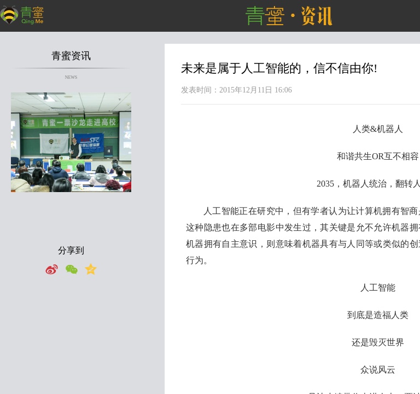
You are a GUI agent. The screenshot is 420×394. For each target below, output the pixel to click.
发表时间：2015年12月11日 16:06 (236, 90)
